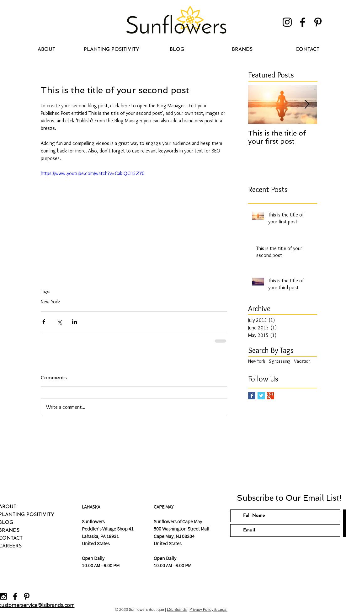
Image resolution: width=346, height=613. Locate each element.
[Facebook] (302, 22)
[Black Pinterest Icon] (26, 596)
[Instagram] (287, 22)
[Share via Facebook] (44, 322)
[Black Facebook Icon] (15, 596)
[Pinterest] (318, 22)
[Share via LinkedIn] (74, 322)
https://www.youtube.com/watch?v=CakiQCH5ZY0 (93, 173)
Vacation (302, 361)
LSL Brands (177, 609)
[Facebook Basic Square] (251, 395)
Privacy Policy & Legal (208, 609)
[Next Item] (307, 104)
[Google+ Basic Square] (270, 395)
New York (50, 302)
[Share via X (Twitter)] (59, 322)
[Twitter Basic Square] (261, 395)
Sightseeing (279, 361)
